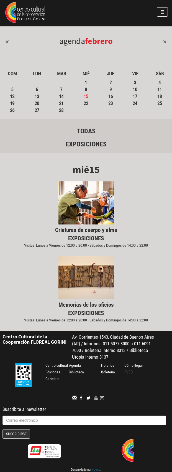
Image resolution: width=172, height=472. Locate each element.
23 (110, 103)
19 (12, 103)
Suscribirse (16, 434)
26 (12, 110)
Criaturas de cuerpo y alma (86, 230)
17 (135, 96)
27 (37, 110)
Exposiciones (86, 144)
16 (110, 96)
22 (86, 103)
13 (37, 96)
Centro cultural (56, 365)
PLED (128, 372)
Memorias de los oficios (86, 304)
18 (159, 96)
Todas (86, 131)
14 (61, 96)
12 (12, 96)
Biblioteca (76, 372)
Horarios (107, 365)
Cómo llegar (133, 365)
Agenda (75, 365)
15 (86, 96)
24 (135, 103)
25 (159, 103)
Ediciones (52, 372)
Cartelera (52, 379)
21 (61, 103)
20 (37, 103)
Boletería (108, 372)
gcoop (96, 470)
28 (61, 110)
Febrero (99, 41)
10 (135, 89)
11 (159, 89)
